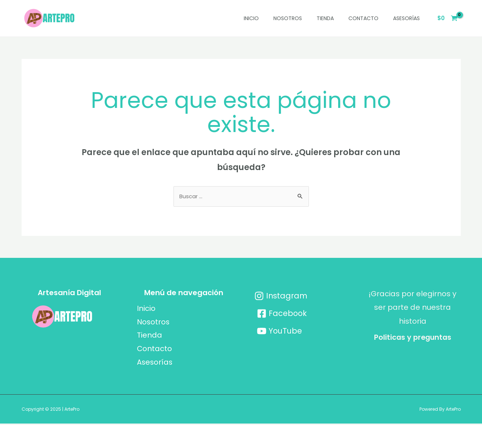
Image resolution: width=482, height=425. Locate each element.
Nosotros (287, 18)
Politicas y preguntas (412, 337)
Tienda (325, 18)
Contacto (363, 18)
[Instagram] (281, 296)
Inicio (251, 18)
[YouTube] (280, 331)
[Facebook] (282, 314)
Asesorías (406, 18)
